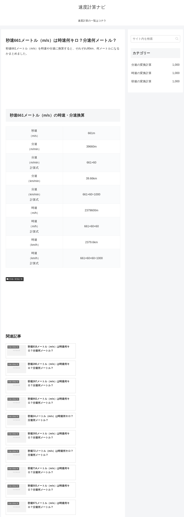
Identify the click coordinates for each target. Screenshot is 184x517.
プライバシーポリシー (170, 507)
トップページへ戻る (145, 507)
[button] (177, 39)
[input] (155, 38)
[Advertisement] (63, 82)
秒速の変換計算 (15, 279)
